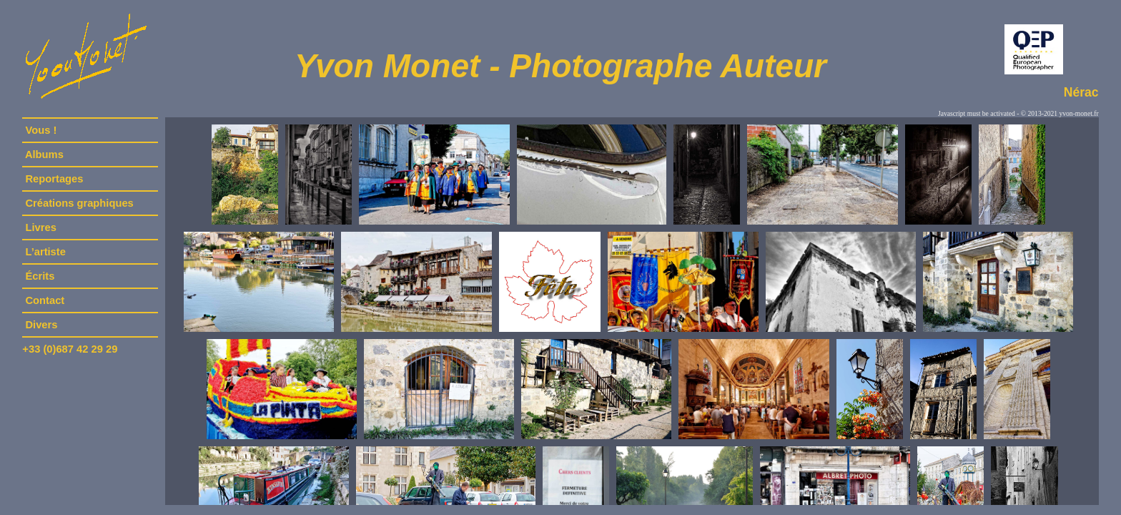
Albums (44, 154)
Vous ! (40, 130)
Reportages (54, 179)
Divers (41, 324)
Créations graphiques (79, 203)
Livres (40, 227)
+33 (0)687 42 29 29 (69, 349)
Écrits (39, 276)
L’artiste (45, 252)
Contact (44, 300)
